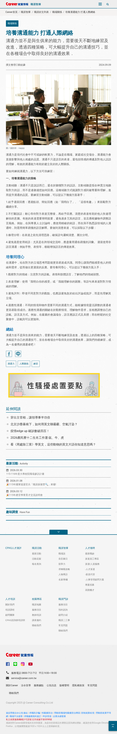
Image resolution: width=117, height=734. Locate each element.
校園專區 (37, 599)
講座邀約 (36, 620)
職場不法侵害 (16, 716)
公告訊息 (51, 685)
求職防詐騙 (34, 713)
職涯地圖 (36, 604)
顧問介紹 (63, 615)
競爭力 (61, 564)
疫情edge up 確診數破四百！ (30, 431)
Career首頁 (11, 12)
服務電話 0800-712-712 (24, 673)
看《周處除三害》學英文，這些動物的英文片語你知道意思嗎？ (53, 444)
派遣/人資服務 (92, 564)
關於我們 (9, 604)
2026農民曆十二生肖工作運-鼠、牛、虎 (37, 438)
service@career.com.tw (23, 678)
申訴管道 (47, 716)
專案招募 (89, 584)
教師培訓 (36, 615)
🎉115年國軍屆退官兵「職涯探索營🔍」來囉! (31, 484)
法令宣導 (26, 685)
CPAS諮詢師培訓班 (15, 620)
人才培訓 (10, 599)
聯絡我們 (36, 625)
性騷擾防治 (47, 713)
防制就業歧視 (87, 713)
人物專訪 (63, 574)
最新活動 (36, 553)
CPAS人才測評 (13, 548)
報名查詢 (36, 564)
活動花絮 (36, 558)
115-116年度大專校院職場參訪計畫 (25, 473)
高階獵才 (89, 590)
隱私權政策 (78, 685)
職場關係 (57, 12)
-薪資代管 (90, 574)
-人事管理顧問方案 (94, 579)
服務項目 (36, 609)
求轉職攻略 (64, 569)
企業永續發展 (59, 716)
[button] (12, 385)
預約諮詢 (63, 609)
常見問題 (63, 625)
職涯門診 (63, 599)
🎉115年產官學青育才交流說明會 (24, 495)
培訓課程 (9, 609)
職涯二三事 (64, 620)
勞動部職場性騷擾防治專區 (67, 713)
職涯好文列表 (41, 12)
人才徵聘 (90, 548)
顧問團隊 (9, 615)
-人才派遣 (90, 569)
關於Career (12, 685)
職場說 (61, 553)
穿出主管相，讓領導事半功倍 (30, 417)
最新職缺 (89, 553)
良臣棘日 (63, 558)
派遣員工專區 (92, 558)
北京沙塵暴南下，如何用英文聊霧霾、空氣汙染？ (44, 424)
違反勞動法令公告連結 (17, 713)
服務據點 (39, 685)
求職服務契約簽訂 (32, 716)
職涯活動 (37, 548)
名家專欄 (63, 579)
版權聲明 (64, 685)
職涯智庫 (26, 12)
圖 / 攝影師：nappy (15, 148)
